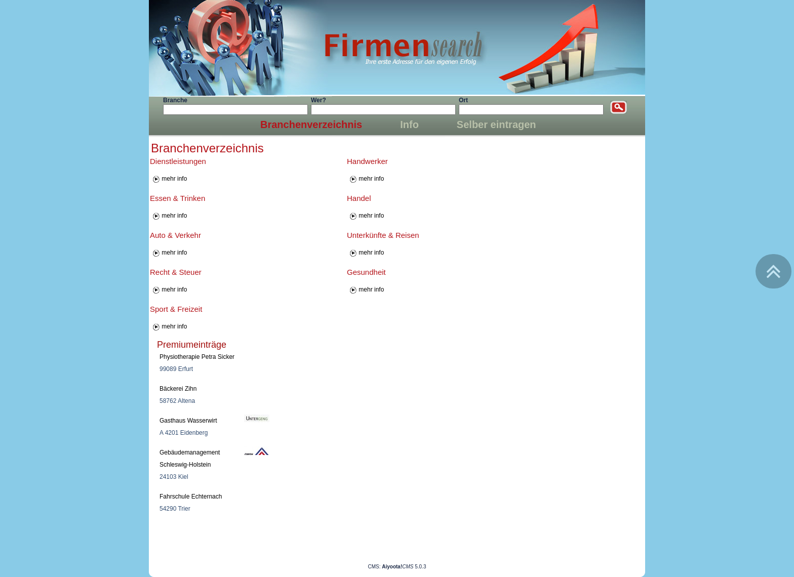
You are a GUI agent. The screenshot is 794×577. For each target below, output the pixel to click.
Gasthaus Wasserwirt (188, 420)
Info (409, 124)
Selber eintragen (496, 124)
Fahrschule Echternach (191, 496)
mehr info (174, 178)
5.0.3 (404, 566)
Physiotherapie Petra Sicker (197, 356)
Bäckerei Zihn (178, 388)
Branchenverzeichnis (311, 124)
